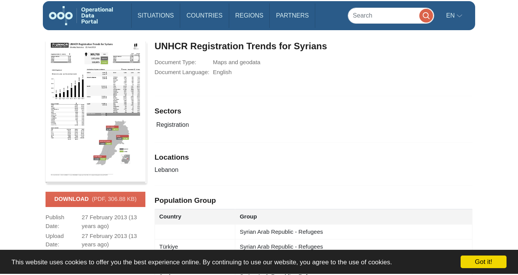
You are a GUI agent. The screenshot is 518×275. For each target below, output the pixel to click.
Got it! (483, 261)
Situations (156, 15)
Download (95, 199)
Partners (292, 15)
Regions (249, 15)
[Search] (391, 15)
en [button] (451, 15)
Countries (204, 15)
